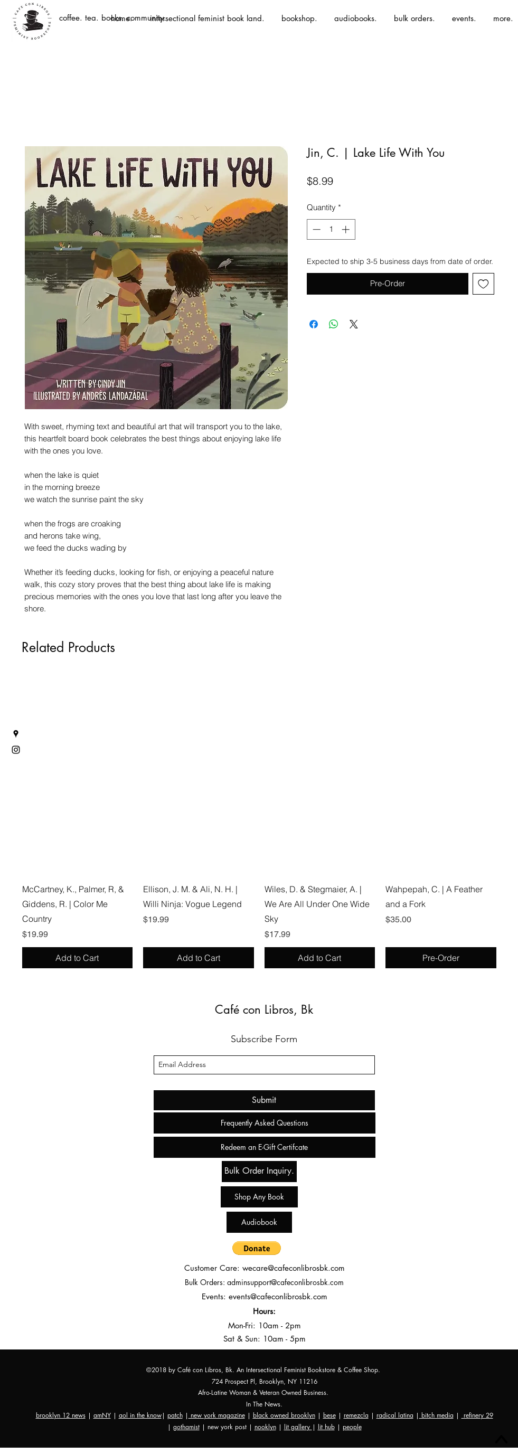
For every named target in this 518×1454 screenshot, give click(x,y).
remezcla (356, 1415)
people (352, 1426)
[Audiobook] (259, 1222)
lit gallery (298, 1426)
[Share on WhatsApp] (333, 324)
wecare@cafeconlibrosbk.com (293, 1268)
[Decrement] (315, 229)
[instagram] (16, 749)
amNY (102, 1415)
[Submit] (264, 1100)
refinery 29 (477, 1415)
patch (175, 1415)
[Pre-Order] (440, 957)
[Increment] (347, 229)
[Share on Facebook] (313, 324)
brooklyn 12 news (61, 1415)
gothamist (186, 1426)
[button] (256, 1248)
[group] (259, 822)
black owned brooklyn (284, 1415)
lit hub (326, 1426)
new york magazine (217, 1415)
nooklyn (265, 1426)
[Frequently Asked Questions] (264, 1123)
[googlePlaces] (16, 734)
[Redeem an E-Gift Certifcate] (264, 1147)
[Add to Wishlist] (483, 284)
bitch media (436, 1415)
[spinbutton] (331, 229)
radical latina (394, 1415)
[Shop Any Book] (259, 1196)
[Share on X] (353, 324)
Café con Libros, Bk (264, 1009)
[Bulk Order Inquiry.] (259, 1171)
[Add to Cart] (77, 957)
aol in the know (140, 1415)
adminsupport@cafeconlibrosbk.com (285, 1282)
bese (329, 1415)
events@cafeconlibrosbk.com (278, 1296)
